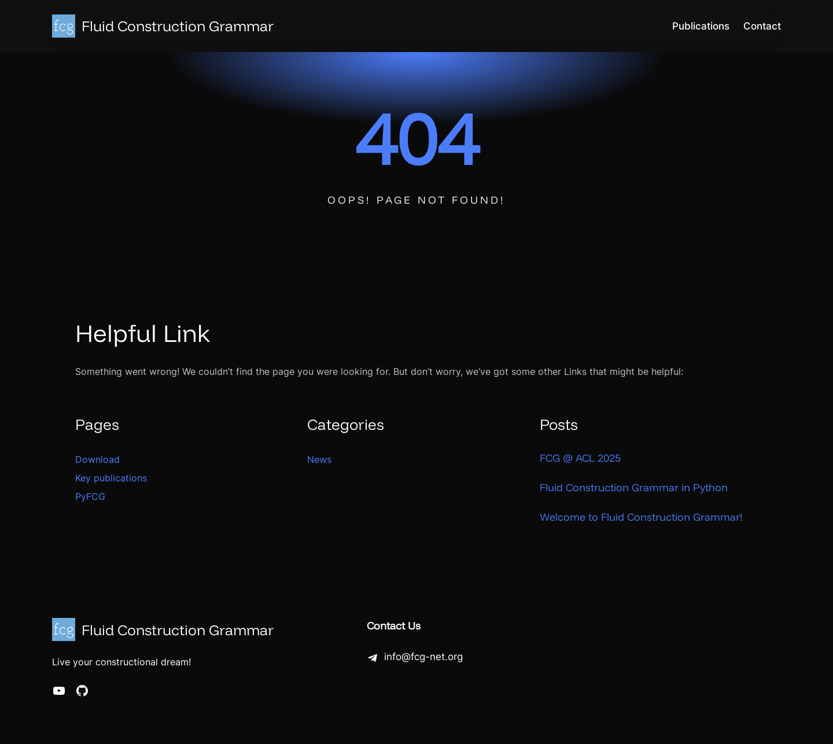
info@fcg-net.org (423, 656)
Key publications (111, 478)
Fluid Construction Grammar (178, 26)
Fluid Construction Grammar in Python (634, 487)
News (319, 459)
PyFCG (90, 496)
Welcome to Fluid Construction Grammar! (641, 517)
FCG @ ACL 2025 (580, 458)
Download (97, 459)
